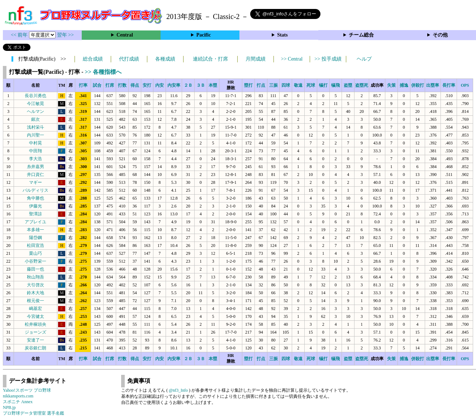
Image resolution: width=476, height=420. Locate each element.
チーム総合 (361, 35)
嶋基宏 (35, 308)
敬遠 (298, 85)
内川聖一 (35, 135)
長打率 (448, 85)
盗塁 (348, 85)
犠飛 (335, 85)
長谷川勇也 (35, 95)
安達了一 (35, 340)
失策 (391, 85)
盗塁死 (361, 85)
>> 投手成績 (327, 59)
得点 (134, 85)
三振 (273, 85)
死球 (310, 85)
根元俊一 (35, 300)
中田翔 (35, 150)
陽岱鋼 (35, 237)
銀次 (35, 119)
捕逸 (404, 85)
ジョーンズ (35, 332)
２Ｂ (188, 85)
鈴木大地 (35, 292)
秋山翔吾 (35, 277)
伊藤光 (35, 206)
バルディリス (35, 190)
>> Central (292, 59)
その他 (440, 35)
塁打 (248, 85)
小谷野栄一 (35, 261)
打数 (122, 85)
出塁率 (432, 85)
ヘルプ (364, 59)
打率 (83, 85)
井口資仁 (35, 174)
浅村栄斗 (35, 127)
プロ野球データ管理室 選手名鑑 (33, 413)
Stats (282, 35)
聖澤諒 (35, 213)
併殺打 (417, 85)
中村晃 (35, 142)
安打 (147, 85)
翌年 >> (65, 35)
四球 (285, 85)
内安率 (173, 85)
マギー (35, 182)
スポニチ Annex (18, 401)
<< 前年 (20, 35)
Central (124, 35)
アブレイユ (35, 221)
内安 (159, 85)
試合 (97, 85)
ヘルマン (35, 111)
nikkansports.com (18, 395)
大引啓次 (35, 284)
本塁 (213, 85)
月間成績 (256, 59)
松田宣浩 (35, 245)
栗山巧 (35, 253)
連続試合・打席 (210, 59)
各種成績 (165, 59)
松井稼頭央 (35, 324)
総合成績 (93, 59)
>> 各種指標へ (103, 72)
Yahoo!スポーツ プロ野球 (27, 390)
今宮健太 (35, 316)
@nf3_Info (178, 390)
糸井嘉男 (35, 166)
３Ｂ (200, 85)
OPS (465, 85)
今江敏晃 (35, 103)
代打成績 (129, 59)
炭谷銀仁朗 (35, 347)
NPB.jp (9, 407)
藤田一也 (35, 269)
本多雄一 (35, 229)
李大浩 (35, 158)
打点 (261, 85)
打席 (109, 85)
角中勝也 (35, 198)
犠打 (323, 85)
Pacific (203, 35)
